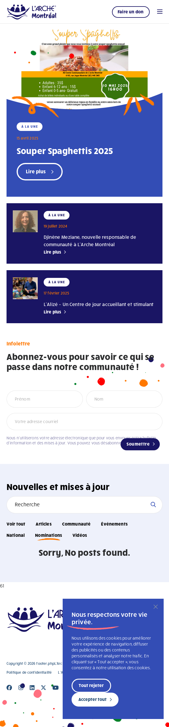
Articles (43, 523)
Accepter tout (92, 699)
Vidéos (79, 535)
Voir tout (16, 523)
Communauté (76, 523)
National (16, 535)
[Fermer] (156, 607)
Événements (114, 523)
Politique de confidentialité (29, 672)
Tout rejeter (91, 685)
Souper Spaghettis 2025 (65, 150)
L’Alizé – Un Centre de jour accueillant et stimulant (99, 304)
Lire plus (52, 251)
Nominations (48, 535)
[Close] (9, 688)
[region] (113, 659)
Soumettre (138, 443)
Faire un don (130, 11)
